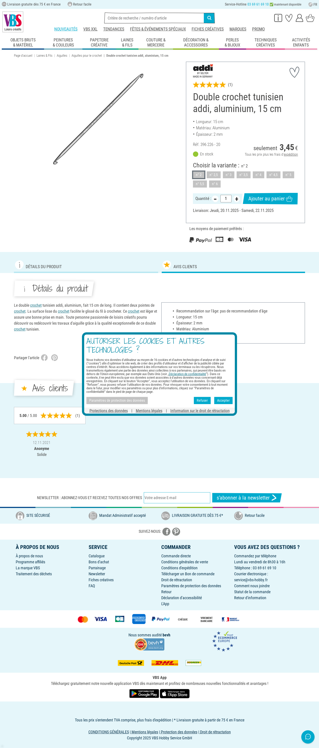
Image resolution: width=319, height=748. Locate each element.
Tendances (113, 29)
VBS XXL (90, 29)
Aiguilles (62, 56)
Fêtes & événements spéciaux (158, 29)
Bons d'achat (99, 562)
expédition (291, 155)
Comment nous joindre (252, 585)
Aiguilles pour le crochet (87, 56)
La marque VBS (28, 568)
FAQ (92, 585)
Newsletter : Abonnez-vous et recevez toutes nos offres (89, 497)
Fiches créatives (208, 29)
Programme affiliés (30, 562)
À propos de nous (29, 556)
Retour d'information (250, 597)
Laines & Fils (45, 56)
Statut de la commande (252, 591)
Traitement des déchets (34, 574)
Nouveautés (66, 29)
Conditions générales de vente (184, 562)
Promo (258, 29)
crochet (36, 305)
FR (312, 4)
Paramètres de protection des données (191, 585)
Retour (166, 591)
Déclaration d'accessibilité (181, 597)
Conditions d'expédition (179, 568)
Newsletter (97, 574)
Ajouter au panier (270, 199)
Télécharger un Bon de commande (187, 574)
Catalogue (97, 556)
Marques (238, 29)
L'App (165, 603)
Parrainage (97, 568)
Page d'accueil (23, 56)
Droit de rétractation (176, 579)
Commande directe (176, 556)
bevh (166, 635)
